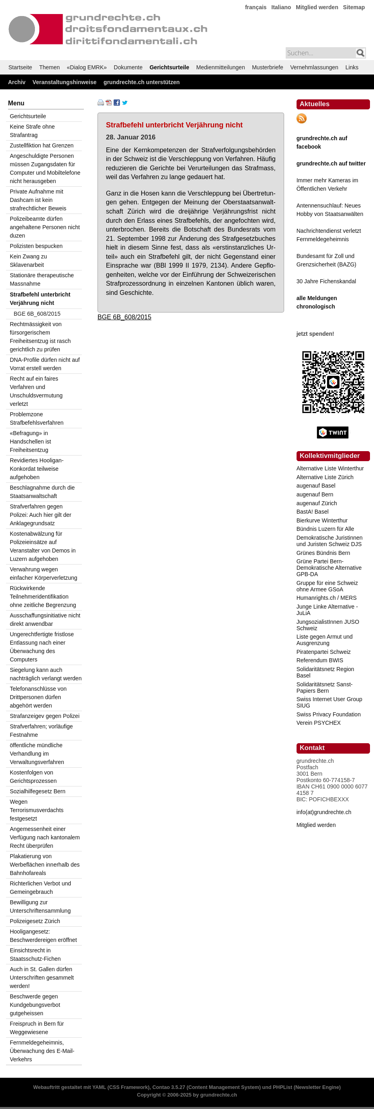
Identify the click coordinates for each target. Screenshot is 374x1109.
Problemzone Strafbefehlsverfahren (36, 418)
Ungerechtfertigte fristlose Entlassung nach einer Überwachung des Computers (42, 647)
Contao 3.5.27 (168, 1087)
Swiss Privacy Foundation (329, 714)
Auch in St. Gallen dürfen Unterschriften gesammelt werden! (42, 977)
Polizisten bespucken (36, 246)
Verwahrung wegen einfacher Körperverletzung (43, 573)
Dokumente (128, 67)
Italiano (281, 7)
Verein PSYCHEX (319, 723)
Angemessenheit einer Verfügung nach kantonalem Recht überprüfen (44, 837)
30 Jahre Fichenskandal (326, 281)
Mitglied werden (317, 7)
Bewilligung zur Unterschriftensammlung (40, 906)
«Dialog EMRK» (87, 67)
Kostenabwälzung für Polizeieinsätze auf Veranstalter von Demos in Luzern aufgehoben (42, 546)
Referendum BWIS (320, 660)
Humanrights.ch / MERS (327, 598)
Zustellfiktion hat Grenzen (41, 145)
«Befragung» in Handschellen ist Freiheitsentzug (30, 441)
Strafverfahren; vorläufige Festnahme (41, 730)
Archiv (17, 82)
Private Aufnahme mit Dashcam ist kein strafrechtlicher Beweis (38, 200)
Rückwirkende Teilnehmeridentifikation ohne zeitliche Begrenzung (43, 596)
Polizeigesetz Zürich (35, 921)
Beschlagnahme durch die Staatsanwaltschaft (42, 491)
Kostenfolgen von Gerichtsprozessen (33, 776)
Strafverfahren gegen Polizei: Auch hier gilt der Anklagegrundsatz (40, 514)
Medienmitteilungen (220, 67)
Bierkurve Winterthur (322, 520)
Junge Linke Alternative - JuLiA (327, 609)
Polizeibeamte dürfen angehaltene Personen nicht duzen (44, 227)
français (256, 7)
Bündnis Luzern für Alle (325, 529)
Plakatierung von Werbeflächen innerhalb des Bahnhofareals (44, 864)
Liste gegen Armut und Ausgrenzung (325, 639)
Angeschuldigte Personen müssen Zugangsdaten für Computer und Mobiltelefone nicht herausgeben (45, 168)
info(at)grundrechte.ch (324, 812)
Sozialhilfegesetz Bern (37, 791)
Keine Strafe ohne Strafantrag (32, 130)
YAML (99, 1087)
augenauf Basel (316, 485)
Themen (49, 67)
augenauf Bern (315, 494)
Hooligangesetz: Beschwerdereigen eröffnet (43, 935)
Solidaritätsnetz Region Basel (325, 672)
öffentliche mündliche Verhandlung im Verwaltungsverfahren (37, 753)
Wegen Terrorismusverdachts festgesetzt (36, 810)
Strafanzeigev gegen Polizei (44, 716)
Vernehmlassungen (314, 67)
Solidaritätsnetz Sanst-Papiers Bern (325, 687)
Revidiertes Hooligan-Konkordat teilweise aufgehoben (36, 468)
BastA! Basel (313, 511)
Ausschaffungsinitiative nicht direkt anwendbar (45, 619)
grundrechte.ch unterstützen (142, 82)
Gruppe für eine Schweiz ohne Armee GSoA (327, 586)
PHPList (282, 1087)
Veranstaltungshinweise (65, 82)
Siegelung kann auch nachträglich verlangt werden (45, 674)
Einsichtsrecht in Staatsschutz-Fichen (35, 954)
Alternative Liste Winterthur (330, 468)
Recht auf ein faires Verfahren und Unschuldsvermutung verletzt (36, 391)
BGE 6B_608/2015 (124, 317)
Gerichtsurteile (169, 67)
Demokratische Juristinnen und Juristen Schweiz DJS (330, 540)
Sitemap (354, 7)
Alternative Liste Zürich (325, 477)
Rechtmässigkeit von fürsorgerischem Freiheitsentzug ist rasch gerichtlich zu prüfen (40, 337)
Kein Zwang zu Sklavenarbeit (28, 260)
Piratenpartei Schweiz (324, 652)
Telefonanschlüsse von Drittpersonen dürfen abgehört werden (38, 697)
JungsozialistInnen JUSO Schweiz (328, 625)
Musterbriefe (267, 67)
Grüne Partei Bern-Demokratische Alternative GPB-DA (329, 567)
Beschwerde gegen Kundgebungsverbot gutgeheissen (35, 1004)
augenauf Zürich (317, 503)
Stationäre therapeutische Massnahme (42, 279)
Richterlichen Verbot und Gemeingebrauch (40, 887)
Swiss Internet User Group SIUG (329, 702)
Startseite (20, 67)
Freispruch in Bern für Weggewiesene (37, 1027)
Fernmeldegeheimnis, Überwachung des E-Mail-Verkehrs (42, 1051)
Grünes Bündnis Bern (323, 553)
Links (352, 67)
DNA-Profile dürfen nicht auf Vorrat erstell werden (44, 364)
